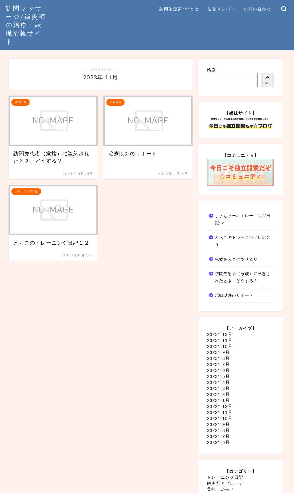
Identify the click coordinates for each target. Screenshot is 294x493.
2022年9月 (218, 424)
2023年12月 (219, 334)
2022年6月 (218, 442)
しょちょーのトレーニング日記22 (243, 219)
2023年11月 (219, 340)
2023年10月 (219, 346)
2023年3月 (218, 388)
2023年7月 (218, 364)
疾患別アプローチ (225, 483)
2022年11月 (219, 412)
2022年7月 (218, 436)
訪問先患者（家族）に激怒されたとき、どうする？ (243, 277)
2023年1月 (218, 400)
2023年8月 (218, 358)
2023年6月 (218, 370)
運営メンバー (221, 8)
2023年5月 (218, 376)
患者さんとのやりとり (236, 259)
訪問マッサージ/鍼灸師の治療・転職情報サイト (26, 24)
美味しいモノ (220, 489)
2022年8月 (218, 430)
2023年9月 (218, 352)
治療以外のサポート (234, 295)
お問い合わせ (257, 8)
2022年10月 (219, 418)
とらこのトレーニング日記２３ (243, 241)
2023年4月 (218, 382)
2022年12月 (219, 406)
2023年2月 (218, 394)
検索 (211, 69)
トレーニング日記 (225, 477)
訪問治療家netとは (179, 8)
